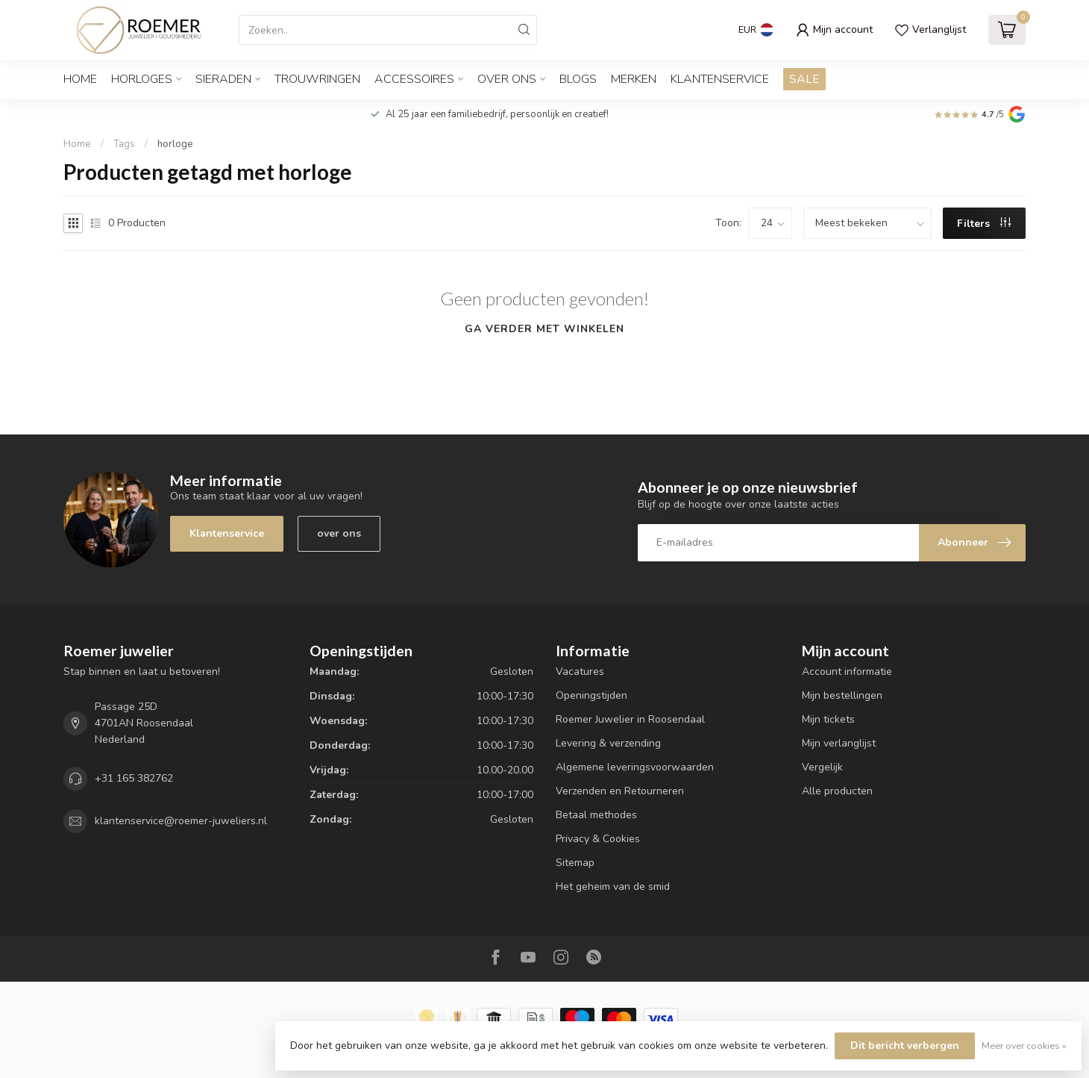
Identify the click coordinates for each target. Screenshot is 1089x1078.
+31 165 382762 (134, 778)
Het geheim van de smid (613, 886)
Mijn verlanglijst (839, 743)
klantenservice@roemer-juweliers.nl (181, 821)
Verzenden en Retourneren (620, 791)
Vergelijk (822, 767)
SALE (804, 79)
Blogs (578, 79)
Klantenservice (720, 79)
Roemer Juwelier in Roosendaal (630, 719)
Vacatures (580, 671)
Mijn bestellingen (842, 695)
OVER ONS (506, 79)
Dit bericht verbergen (904, 1045)
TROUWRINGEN (317, 79)
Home (80, 79)
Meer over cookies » (1024, 1045)
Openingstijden (591, 695)
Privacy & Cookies (598, 839)
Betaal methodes (596, 815)
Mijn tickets (828, 719)
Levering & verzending (608, 743)
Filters (984, 223)
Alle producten (837, 791)
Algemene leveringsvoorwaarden (635, 767)
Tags (124, 144)
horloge (175, 144)
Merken (633, 79)
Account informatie (847, 671)
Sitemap (575, 863)
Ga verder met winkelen (544, 329)
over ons (339, 533)
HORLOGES (141, 79)
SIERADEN (223, 79)
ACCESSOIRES (414, 79)
